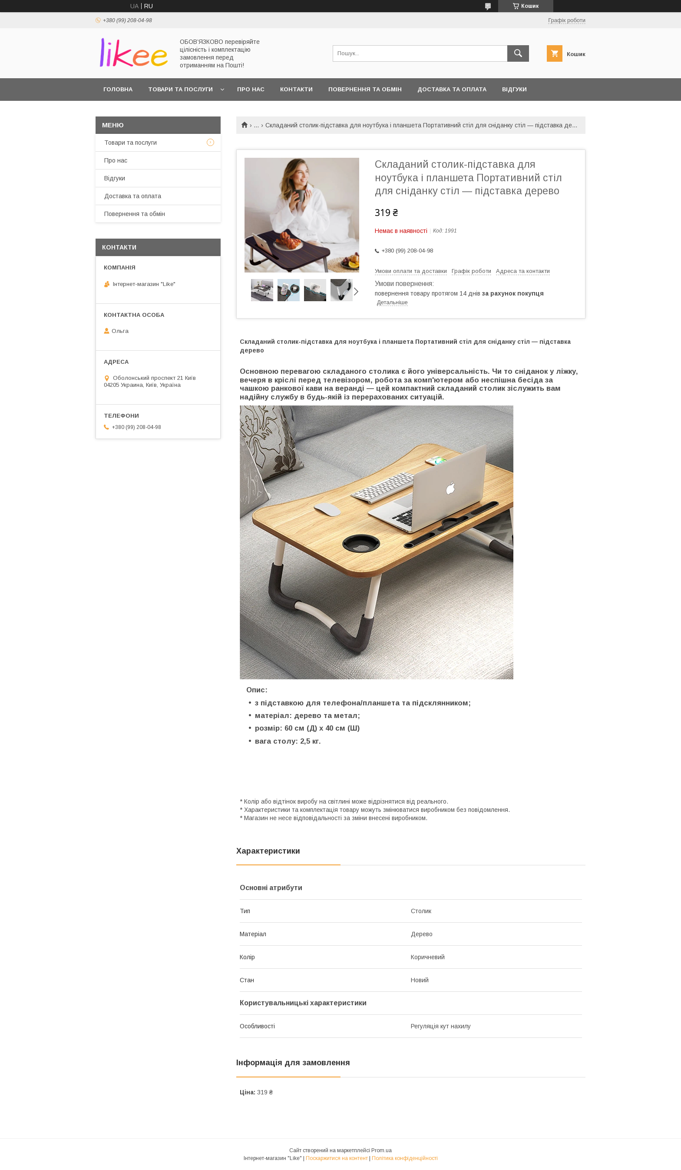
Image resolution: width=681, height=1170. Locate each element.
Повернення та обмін (365, 89)
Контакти (296, 89)
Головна (117, 89)
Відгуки (514, 89)
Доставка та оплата (451, 89)
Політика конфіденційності (405, 1158)
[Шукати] (518, 53)
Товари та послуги (180, 89)
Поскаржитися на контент (337, 1158)
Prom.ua (381, 1150)
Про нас (250, 89)
